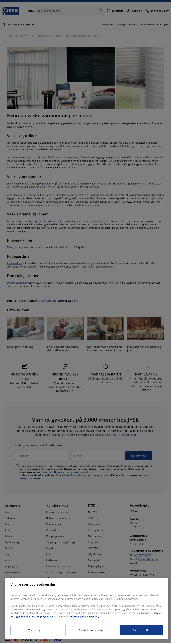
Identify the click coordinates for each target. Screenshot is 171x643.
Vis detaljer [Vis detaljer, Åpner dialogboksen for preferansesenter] (35, 630)
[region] (86, 608)
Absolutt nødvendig (91, 630)
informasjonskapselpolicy (84, 616)
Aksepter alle (141, 630)
